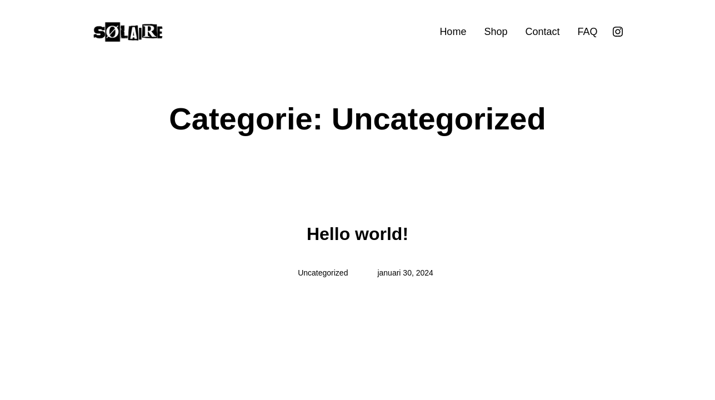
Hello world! (357, 234)
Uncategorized (323, 272)
